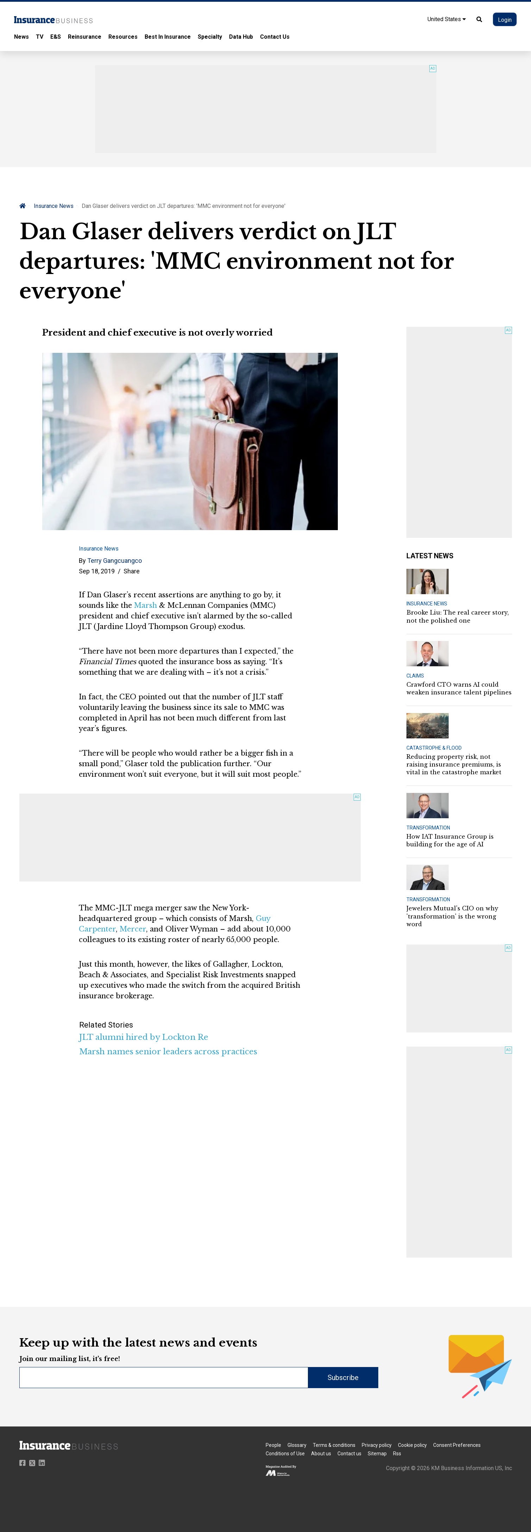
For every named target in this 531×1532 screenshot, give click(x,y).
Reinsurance (84, 36)
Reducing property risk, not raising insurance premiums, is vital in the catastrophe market (453, 764)
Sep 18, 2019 (97, 571)
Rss (397, 1453)
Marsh (145, 605)
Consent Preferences (457, 1445)
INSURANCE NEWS (426, 603)
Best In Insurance (168, 36)
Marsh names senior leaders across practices (168, 1051)
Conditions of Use (285, 1453)
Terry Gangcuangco (114, 560)
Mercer (133, 929)
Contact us (349, 1453)
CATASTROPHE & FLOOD (434, 748)
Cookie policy (412, 1445)
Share (132, 571)
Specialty (210, 36)
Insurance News (54, 206)
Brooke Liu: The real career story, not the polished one (457, 616)
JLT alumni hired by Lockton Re (143, 1037)
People (273, 1445)
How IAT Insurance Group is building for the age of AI (450, 840)
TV (39, 36)
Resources (123, 36)
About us (321, 1453)
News (21, 36)
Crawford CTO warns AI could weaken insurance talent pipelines (459, 688)
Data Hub (241, 36)
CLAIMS (415, 676)
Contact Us (275, 36)
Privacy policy (377, 1445)
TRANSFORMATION (428, 828)
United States (447, 19)
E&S (55, 36)
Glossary (296, 1445)
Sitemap (377, 1453)
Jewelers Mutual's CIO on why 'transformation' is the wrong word (452, 916)
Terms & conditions (334, 1445)
